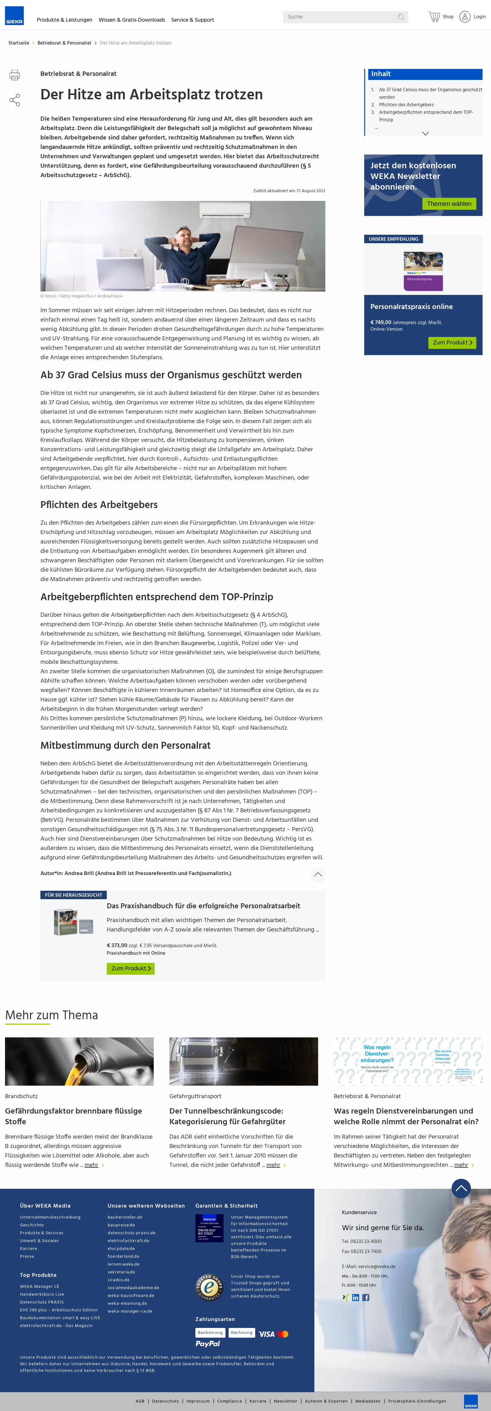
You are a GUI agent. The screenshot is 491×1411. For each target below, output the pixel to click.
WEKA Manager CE (39, 1286)
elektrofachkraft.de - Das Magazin (56, 1326)
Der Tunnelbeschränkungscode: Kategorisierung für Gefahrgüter (227, 1117)
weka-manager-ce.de (130, 1311)
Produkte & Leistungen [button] (64, 21)
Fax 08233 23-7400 (362, 1252)
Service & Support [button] (192, 21)
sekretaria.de (121, 1272)
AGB (140, 1401)
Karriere (28, 1249)
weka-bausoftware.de (131, 1296)
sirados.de (118, 1280)
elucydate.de (121, 1249)
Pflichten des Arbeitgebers (406, 105)
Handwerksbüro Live (42, 1294)
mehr (96, 1165)
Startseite (18, 43)
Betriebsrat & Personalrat (65, 43)
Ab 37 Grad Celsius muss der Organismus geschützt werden (431, 93)
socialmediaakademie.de (133, 1288)
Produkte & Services (42, 1233)
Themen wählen (449, 203)
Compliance (229, 1401)
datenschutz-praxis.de (132, 1233)
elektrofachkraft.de (128, 1241)
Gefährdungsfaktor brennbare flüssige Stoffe (73, 1117)
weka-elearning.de (127, 1303)
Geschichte (32, 1225)
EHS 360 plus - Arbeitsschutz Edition (59, 1310)
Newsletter (285, 1401)
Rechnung (242, 1332)
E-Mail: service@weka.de (368, 1267)
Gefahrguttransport (195, 1097)
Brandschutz (21, 1097)
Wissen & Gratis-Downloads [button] (132, 21)
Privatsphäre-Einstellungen (417, 1401)
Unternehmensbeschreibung (50, 1217)
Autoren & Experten (326, 1401)
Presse (27, 1256)
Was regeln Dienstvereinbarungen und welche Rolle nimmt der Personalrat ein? (406, 1117)
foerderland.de (123, 1256)
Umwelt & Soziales (39, 1241)
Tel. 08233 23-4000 (362, 1242)
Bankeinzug (210, 1332)
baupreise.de (121, 1225)
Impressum (198, 1401)
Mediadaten (368, 1401)
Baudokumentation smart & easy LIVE (60, 1318)
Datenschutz (165, 1401)
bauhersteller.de (125, 1217)
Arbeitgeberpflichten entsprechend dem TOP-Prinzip (426, 116)
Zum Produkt (453, 343)
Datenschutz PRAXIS (42, 1302)
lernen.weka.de (124, 1264)
